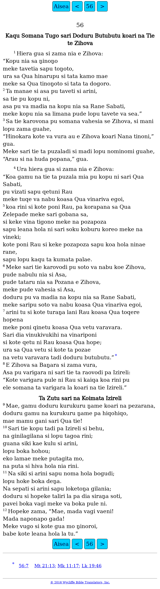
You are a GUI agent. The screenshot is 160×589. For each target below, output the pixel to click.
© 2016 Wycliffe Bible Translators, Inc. (80, 582)
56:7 (24, 565)
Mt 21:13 (44, 565)
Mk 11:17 (68, 565)
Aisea (61, 6)
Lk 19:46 (92, 565)
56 (89, 6)
